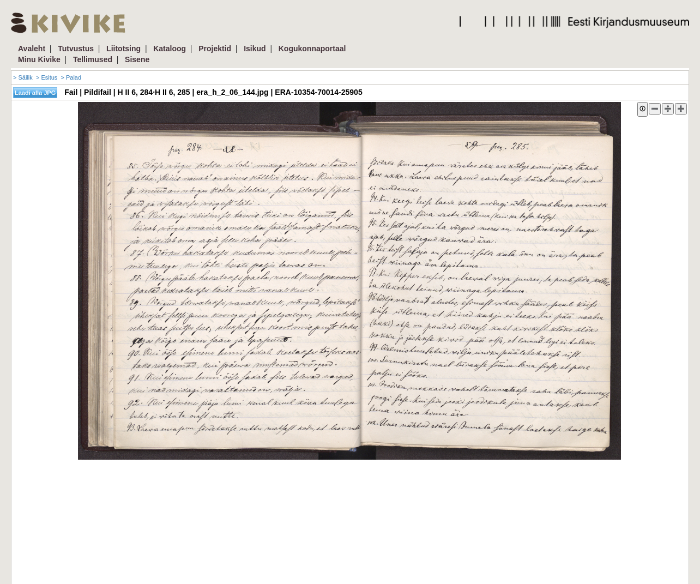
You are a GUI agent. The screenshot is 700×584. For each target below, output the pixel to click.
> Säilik (23, 77)
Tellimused (92, 59)
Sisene (137, 59)
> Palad (71, 77)
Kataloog (169, 48)
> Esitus (46, 77)
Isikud (254, 48)
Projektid (214, 48)
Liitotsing (123, 48)
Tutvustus (76, 48)
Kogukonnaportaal (312, 48)
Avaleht (31, 48)
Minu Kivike (39, 59)
